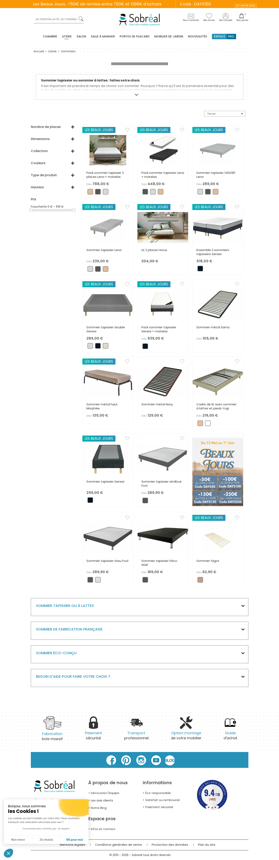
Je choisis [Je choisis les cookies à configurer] (46, 839)
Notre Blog (99, 808)
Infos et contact (103, 829)
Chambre (50, 36)
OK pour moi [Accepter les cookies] (74, 839)
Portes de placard (134, 36)
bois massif (52, 731)
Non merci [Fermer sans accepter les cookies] (18, 839)
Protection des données (170, 844)
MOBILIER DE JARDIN (168, 36)
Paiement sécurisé (159, 807)
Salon (81, 36)
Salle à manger (103, 36)
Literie (67, 36)
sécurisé (93, 731)
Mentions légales (72, 844)
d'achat (230, 731)
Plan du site (206, 844)
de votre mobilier (186, 731)
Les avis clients (102, 800)
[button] (8, 853)
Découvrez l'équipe (105, 793)
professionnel (136, 731)
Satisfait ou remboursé (162, 800)
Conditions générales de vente (118, 844)
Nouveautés (197, 36)
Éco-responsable (158, 793)
